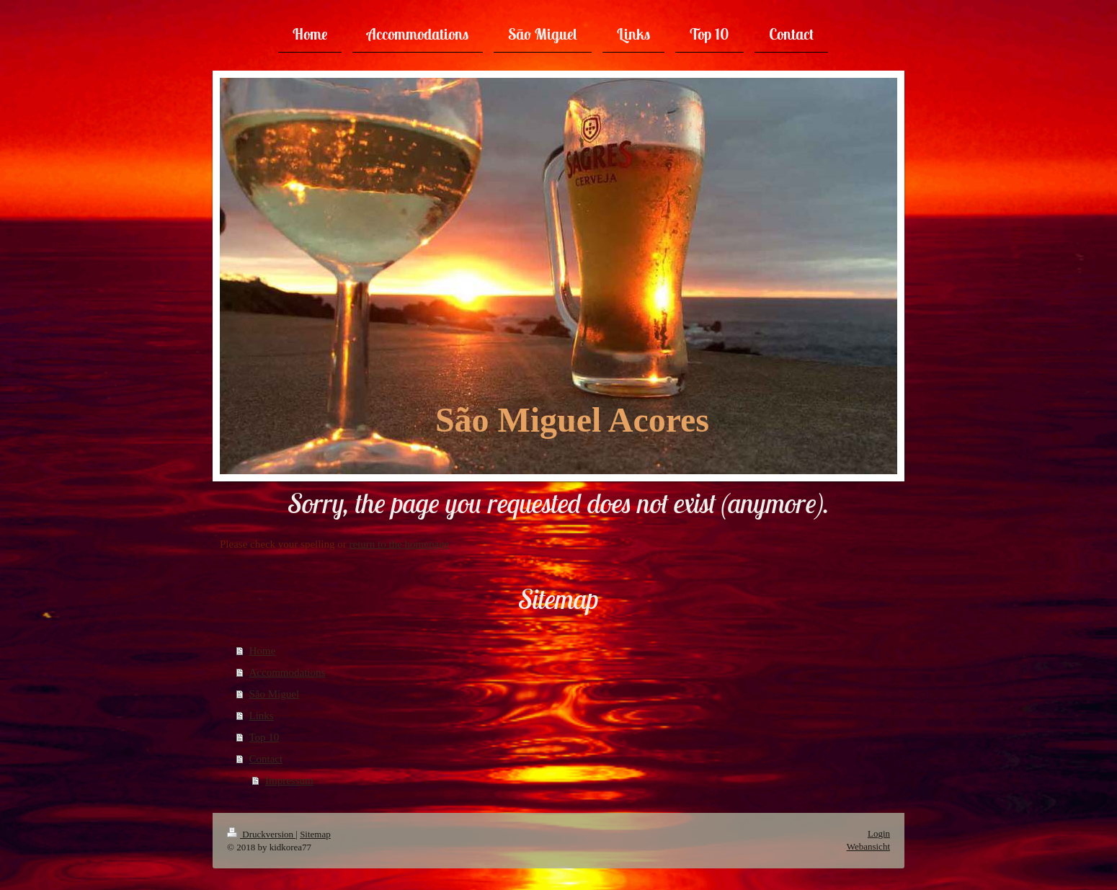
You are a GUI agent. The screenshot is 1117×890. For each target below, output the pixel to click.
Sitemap (315, 834)
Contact (266, 759)
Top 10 (264, 737)
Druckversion (261, 834)
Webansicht (868, 846)
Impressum (289, 780)
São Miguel (274, 694)
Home (262, 651)
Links (261, 715)
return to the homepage (400, 544)
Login (879, 833)
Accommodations (287, 672)
